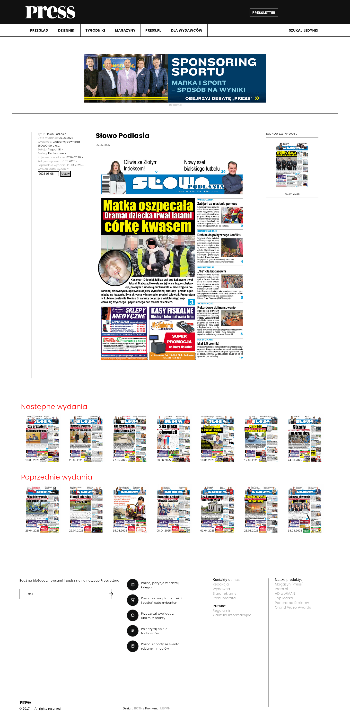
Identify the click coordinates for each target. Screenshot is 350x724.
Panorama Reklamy (292, 602)
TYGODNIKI (95, 30)
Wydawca (221, 588)
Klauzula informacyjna (232, 615)
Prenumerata (224, 598)
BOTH (138, 708)
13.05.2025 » (70, 161)
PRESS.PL (153, 30)
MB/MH (165, 708)
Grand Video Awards (293, 607)
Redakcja (221, 584)
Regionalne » (57, 153)
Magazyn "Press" (289, 584)
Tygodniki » (55, 149)
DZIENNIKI (67, 30)
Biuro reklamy (224, 593)
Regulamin (222, 610)
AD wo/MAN (285, 593)
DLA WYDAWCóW (186, 30)
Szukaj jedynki (303, 30)
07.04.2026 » (74, 157)
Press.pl (281, 588)
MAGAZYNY (125, 30)
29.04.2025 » (75, 165)
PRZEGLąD (39, 30)
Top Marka (284, 598)
